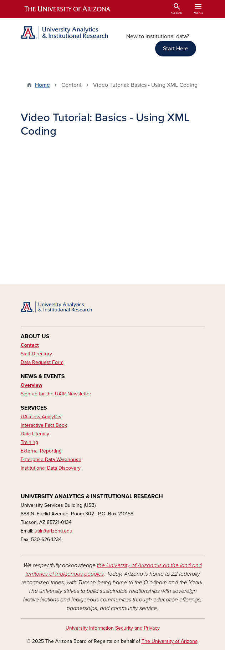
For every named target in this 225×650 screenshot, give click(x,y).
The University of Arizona (170, 641)
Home (42, 85)
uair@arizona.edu (53, 531)
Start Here (175, 48)
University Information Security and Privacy (113, 628)
